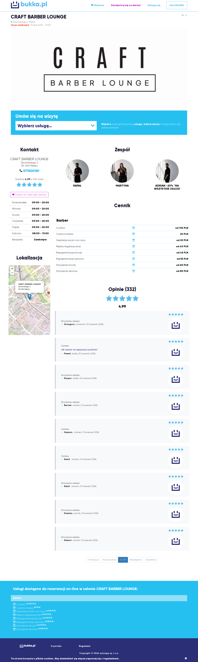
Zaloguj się (154, 5)
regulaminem (110, 658)
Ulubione (97, 5)
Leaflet (47, 334)
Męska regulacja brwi (32, 614)
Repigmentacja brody (32, 618)
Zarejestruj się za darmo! (126, 5)
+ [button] (12, 269)
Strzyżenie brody (29, 625)
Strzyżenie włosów (30, 629)
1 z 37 (123, 559)
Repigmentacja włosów (33, 622)
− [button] (12, 273)
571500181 (31, 171)
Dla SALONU (177, 5)
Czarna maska (26, 607)
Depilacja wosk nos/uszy (34, 611)
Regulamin (84, 646)
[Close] (186, 658)
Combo (24, 604)
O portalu (56, 646)
